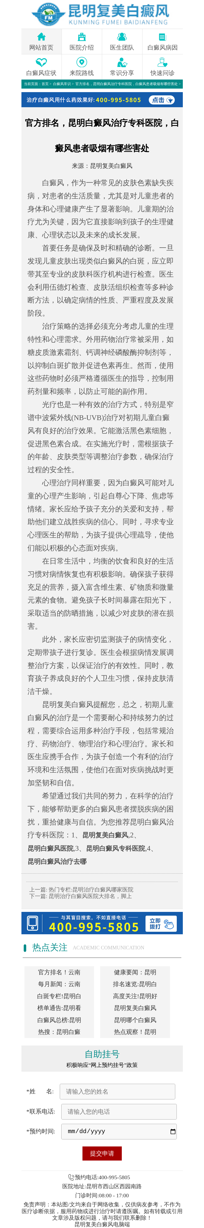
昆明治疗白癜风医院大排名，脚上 (89, 896)
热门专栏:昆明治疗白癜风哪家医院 (90, 889)
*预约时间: (40, 1131)
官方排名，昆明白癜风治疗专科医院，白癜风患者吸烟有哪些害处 (126, 84)
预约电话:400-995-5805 (102, 1177)
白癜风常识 (62, 84)
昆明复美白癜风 (111, 166)
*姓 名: (40, 1091)
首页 (45, 84)
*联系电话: (40, 1111)
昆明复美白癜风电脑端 (102, 1224)
